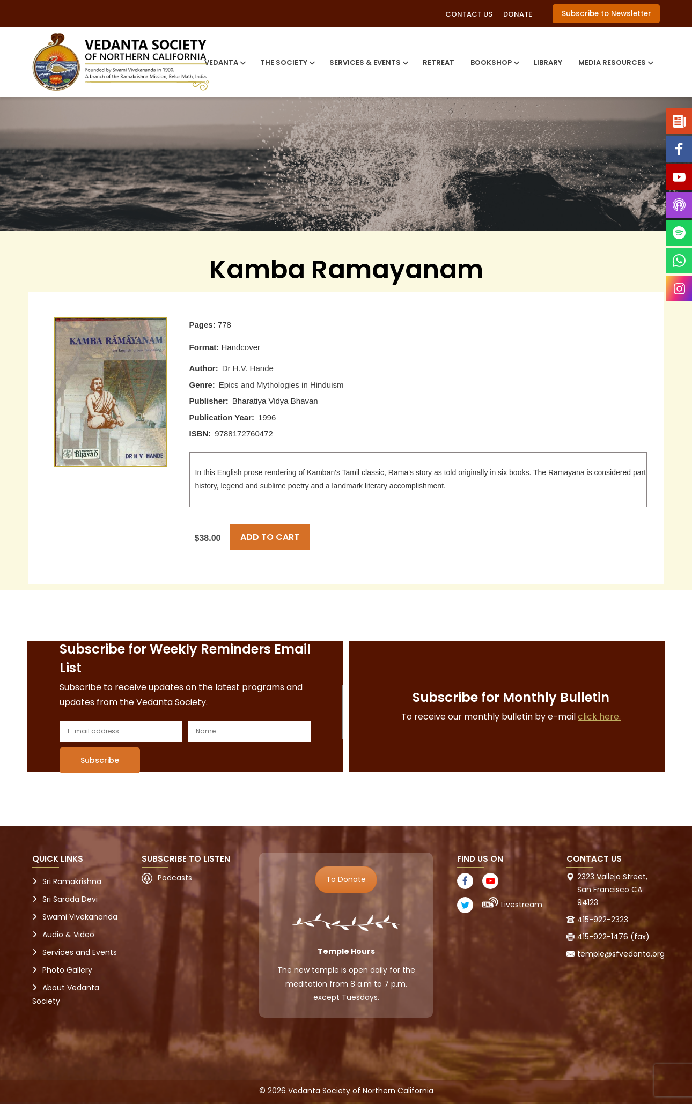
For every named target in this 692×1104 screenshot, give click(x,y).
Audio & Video (68, 934)
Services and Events (79, 952)
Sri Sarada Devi (70, 899)
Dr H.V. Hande (248, 368)
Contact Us (468, 14)
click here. (599, 716)
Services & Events (368, 62)
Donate (517, 14)
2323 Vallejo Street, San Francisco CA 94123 (612, 889)
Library (548, 62)
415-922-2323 (602, 919)
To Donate (346, 879)
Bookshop (494, 62)
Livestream (521, 904)
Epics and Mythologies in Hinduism (281, 384)
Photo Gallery (67, 970)
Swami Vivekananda (79, 917)
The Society (286, 62)
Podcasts (175, 877)
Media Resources (615, 62)
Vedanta (224, 62)
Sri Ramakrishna (71, 881)
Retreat (438, 62)
